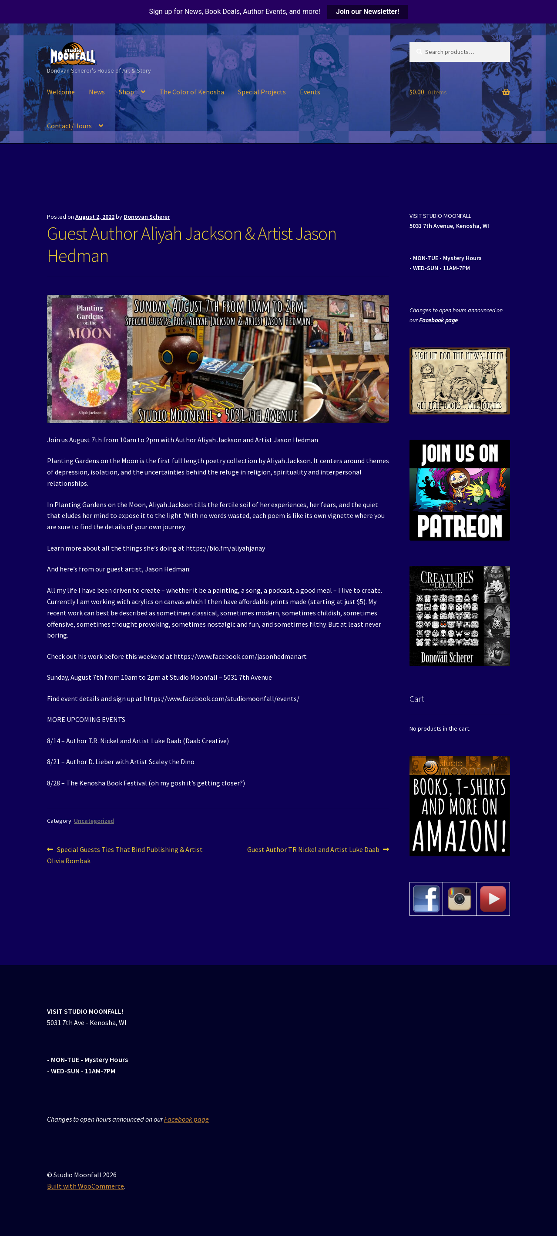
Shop (126, 91)
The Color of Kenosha (191, 91)
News (97, 91)
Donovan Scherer (147, 216)
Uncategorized (94, 821)
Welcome (61, 91)
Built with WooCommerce (85, 1186)
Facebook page (438, 320)
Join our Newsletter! (367, 11)
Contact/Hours (69, 125)
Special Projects (262, 91)
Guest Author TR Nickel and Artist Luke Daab (313, 849)
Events (310, 91)
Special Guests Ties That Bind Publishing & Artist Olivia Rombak (125, 854)
